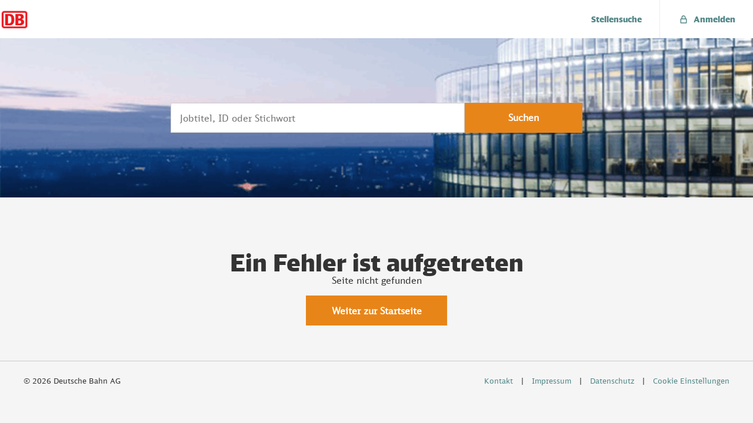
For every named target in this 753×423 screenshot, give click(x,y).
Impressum (551, 380)
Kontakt (498, 380)
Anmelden (706, 19)
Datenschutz (612, 380)
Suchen (523, 117)
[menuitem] (617, 19)
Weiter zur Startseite (377, 311)
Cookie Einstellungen (691, 380)
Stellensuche (616, 19)
